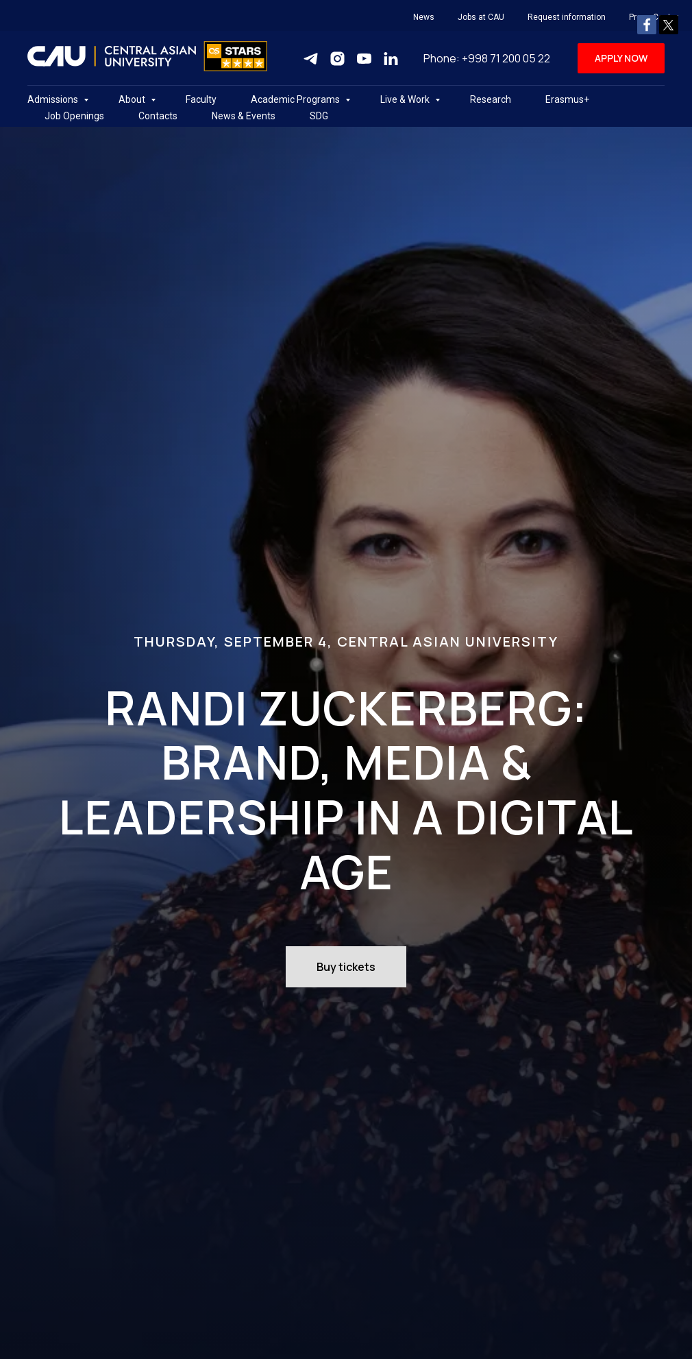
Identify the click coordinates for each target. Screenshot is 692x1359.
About (133, 99)
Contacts (157, 115)
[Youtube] (364, 58)
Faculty (201, 99)
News (423, 17)
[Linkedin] (390, 58)
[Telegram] (310, 58)
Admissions (53, 99)
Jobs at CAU (481, 17)
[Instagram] (337, 58)
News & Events (243, 115)
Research (490, 99)
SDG (319, 115)
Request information (567, 17)
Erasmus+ (567, 99)
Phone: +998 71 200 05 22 (486, 58)
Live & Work (406, 99)
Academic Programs (296, 99)
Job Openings (74, 115)
